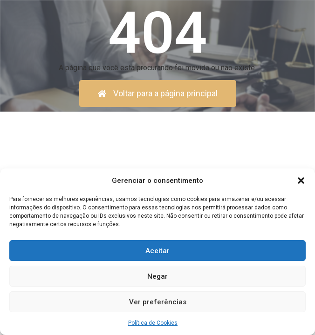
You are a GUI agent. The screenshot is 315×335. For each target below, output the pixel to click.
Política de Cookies (153, 323)
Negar (157, 276)
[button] (301, 180)
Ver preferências (157, 302)
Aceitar (157, 251)
